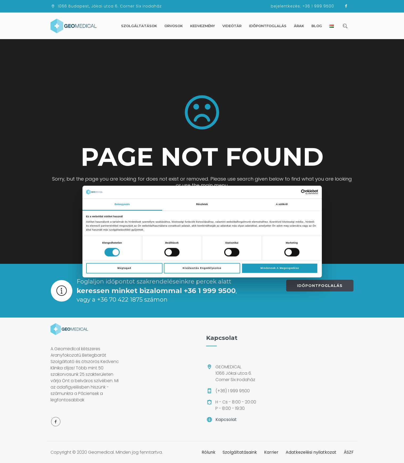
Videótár (234, 26)
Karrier (271, 452)
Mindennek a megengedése (279, 268)
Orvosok (176, 26)
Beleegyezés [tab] (122, 204)
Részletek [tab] (202, 204)
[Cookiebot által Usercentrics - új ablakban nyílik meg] (294, 191)
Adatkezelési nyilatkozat (311, 452)
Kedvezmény (205, 26)
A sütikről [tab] (282, 204)
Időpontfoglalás (270, 26)
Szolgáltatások (141, 26)
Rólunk (208, 452)
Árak (301, 26)
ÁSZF (349, 452)
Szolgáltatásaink (240, 452)
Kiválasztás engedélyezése (202, 268)
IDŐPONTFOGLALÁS (320, 285)
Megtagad (124, 268)
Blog (319, 26)
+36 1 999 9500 (318, 6)
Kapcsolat (226, 419)
